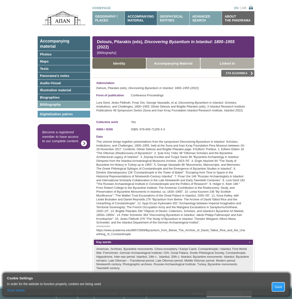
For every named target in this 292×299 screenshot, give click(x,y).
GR (244, 8)
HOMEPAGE (101, 8)
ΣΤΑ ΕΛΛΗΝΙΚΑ (239, 73)
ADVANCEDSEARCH (201, 18)
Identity (119, 63)
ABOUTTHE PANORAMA (237, 18)
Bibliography (50, 104)
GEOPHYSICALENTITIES (171, 18)
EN (236, 8)
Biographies (50, 97)
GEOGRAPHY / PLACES (106, 18)
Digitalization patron (56, 114)
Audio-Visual (50, 83)
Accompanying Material (173, 63)
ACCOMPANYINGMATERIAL (141, 18)
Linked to (227, 63)
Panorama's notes (54, 76)
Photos (46, 54)
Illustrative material (55, 90)
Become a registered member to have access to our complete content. (60, 136)
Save (278, 287)
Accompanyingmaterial (54, 44)
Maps (44, 61)
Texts (44, 69)
